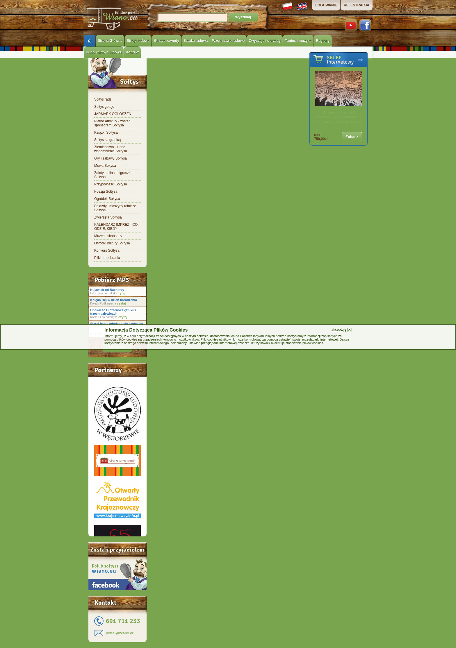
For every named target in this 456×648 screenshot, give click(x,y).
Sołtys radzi (103, 99)
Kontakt (132, 52)
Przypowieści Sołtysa (110, 184)
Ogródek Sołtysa (107, 199)
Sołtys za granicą (107, 140)
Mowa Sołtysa (105, 166)
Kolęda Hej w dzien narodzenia (113, 300)
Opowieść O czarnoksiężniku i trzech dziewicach (113, 311)
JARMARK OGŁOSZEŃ (112, 114)
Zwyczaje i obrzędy (265, 41)
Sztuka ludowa (196, 41)
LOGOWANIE (326, 5)
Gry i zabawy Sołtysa (110, 158)
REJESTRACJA (356, 5)
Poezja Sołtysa (105, 191)
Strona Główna (110, 41)
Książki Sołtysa (106, 132)
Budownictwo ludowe (104, 52)
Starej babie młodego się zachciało (116, 323)
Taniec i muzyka (298, 41)
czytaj (120, 293)
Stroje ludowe (138, 41)
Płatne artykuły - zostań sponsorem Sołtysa (112, 123)
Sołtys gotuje (104, 107)
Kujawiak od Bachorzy (107, 289)
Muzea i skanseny (108, 236)
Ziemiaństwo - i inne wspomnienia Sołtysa (110, 149)
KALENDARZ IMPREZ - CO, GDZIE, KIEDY (116, 227)
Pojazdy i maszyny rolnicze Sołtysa (115, 208)
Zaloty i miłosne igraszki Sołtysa (112, 175)
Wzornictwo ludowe (228, 41)
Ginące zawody (166, 41)
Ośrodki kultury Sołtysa (112, 243)
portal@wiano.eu (120, 633)
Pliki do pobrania (107, 258)
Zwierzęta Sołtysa (108, 217)
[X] (342, 329)
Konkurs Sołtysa (107, 250)
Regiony (322, 41)
